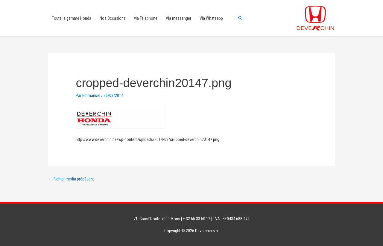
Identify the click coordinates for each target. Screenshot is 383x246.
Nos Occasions (113, 18)
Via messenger (178, 18)
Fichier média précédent (71, 179)
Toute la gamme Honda (71, 18)
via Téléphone (145, 18)
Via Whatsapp (211, 18)
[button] (240, 18)
